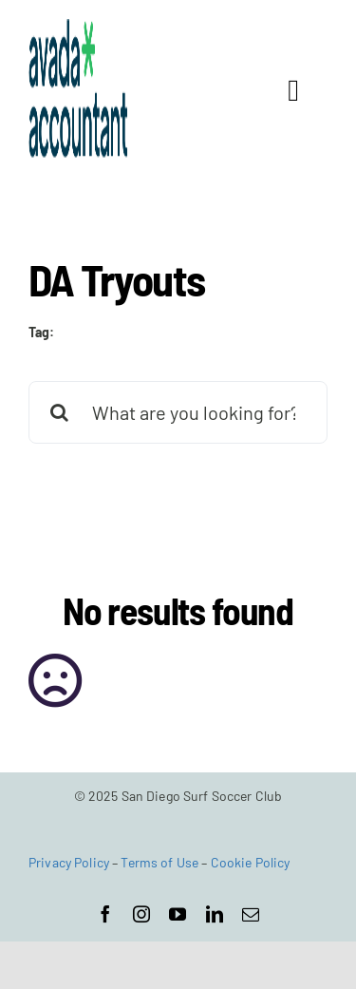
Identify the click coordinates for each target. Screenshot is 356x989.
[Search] (59, 412)
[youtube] (177, 913)
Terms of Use (159, 862)
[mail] (250, 913)
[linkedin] (214, 913)
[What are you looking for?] (178, 412)
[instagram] (141, 913)
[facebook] (105, 913)
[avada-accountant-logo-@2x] (78, 27)
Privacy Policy (68, 862)
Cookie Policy (250, 862)
